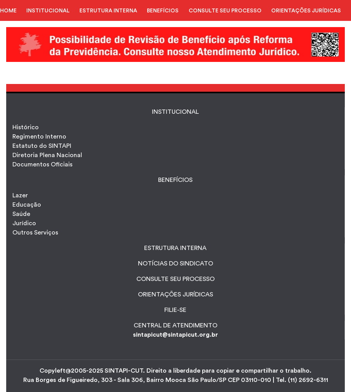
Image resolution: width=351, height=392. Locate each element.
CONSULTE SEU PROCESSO (225, 11)
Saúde (21, 214)
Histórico (25, 127)
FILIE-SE (175, 310)
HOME (8, 11)
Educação (26, 205)
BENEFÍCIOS (163, 11)
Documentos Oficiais (42, 164)
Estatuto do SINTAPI (41, 146)
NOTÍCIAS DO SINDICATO (175, 263)
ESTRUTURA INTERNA (108, 11)
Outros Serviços (35, 232)
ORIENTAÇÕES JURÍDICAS (306, 11)
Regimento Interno (39, 137)
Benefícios (175, 180)
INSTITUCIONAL (48, 11)
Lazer (20, 195)
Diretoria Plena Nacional (47, 155)
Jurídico (24, 223)
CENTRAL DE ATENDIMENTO (175, 325)
